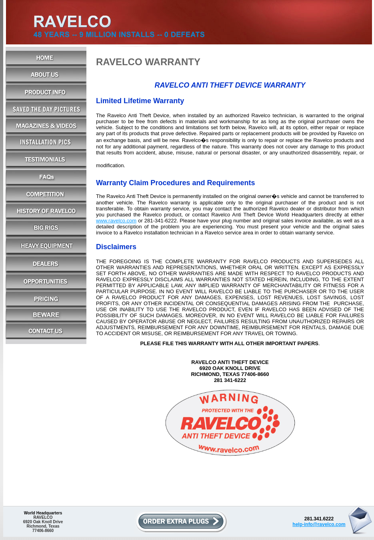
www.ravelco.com (116, 221)
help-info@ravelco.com (318, 524)
